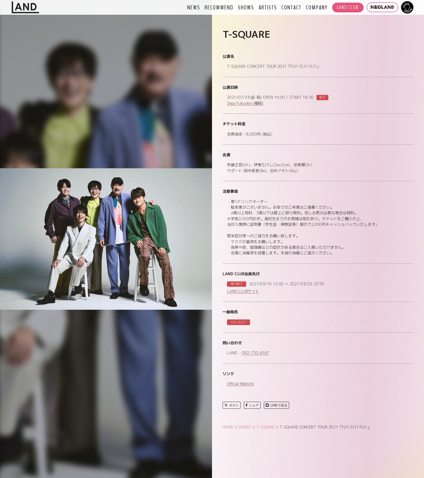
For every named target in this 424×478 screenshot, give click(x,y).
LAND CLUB (348, 7)
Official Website (240, 384)
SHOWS (246, 7)
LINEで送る (276, 405)
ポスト (231, 405)
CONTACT (291, 7)
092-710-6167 (255, 353)
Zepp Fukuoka (245, 103)
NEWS (193, 7)
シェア (252, 405)
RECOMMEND (219, 7)
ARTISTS (268, 7)
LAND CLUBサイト (243, 291)
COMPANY (317, 7)
